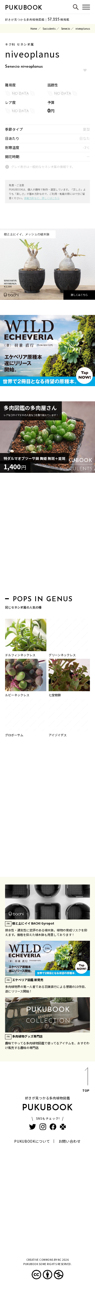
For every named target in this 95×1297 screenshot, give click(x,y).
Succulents (49, 28)
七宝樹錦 (55, 695)
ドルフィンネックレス (20, 655)
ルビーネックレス (17, 695)
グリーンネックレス (62, 655)
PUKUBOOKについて (32, 1141)
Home (33, 28)
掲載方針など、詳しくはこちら (42, 198)
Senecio (65, 28)
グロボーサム (14, 735)
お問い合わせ (70, 1141)
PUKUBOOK (24, 8)
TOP (85, 1081)
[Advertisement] (47, 535)
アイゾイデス (58, 735)
